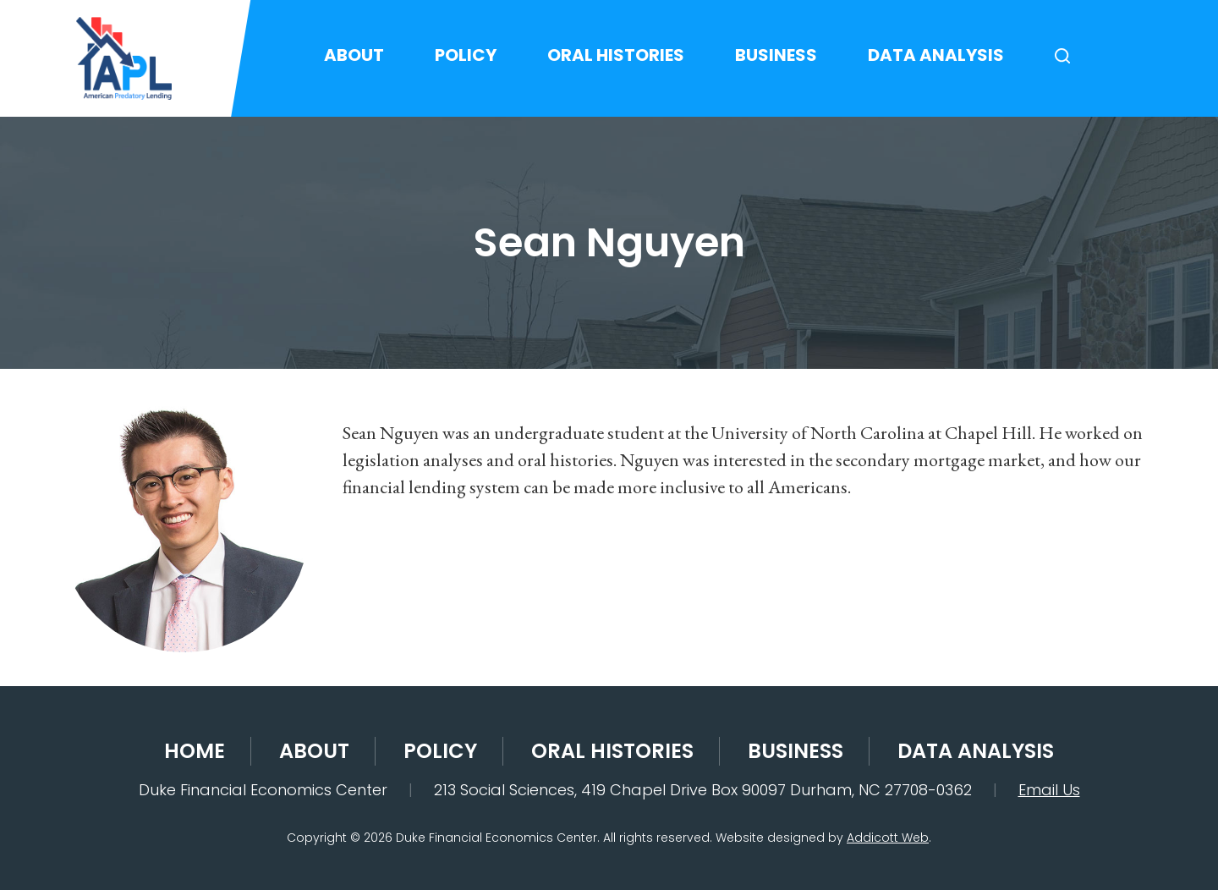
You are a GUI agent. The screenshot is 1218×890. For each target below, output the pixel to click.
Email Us (1049, 789)
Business (776, 55)
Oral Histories (615, 55)
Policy (466, 55)
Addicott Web (888, 837)
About (354, 55)
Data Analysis (936, 55)
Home (194, 751)
